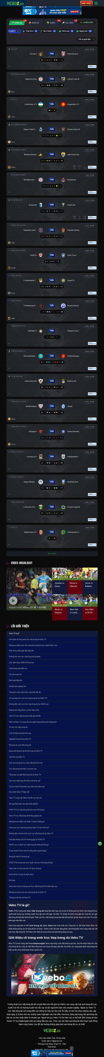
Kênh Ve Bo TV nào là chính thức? (21, 874)
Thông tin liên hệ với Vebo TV (20, 897)
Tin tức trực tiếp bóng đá (18, 727)
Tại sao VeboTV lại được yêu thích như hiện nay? (27, 786)
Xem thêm (52, 553)
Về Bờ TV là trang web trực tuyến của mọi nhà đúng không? (31, 862)
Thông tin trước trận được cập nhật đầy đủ (25, 692)
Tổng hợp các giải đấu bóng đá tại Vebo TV (25, 775)
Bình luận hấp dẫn (15, 680)
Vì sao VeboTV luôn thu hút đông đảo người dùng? (28, 851)
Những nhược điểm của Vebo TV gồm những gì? (26, 821)
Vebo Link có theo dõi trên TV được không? (25, 868)
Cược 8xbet (86, 3)
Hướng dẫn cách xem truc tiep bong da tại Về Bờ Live (29, 704)
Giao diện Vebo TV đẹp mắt (19, 792)
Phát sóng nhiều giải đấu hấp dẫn (21, 650)
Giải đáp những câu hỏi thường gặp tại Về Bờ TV (27, 839)
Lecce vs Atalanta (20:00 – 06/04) (89, 585)
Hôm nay (66, 31)
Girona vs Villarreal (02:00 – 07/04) (73, 585)
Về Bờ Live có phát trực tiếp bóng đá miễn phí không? (29, 845)
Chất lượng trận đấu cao (18, 668)
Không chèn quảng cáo (17, 686)
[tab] (17, 22)
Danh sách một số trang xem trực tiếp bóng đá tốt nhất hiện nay (33, 886)
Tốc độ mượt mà (15, 674)
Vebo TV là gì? (14, 633)
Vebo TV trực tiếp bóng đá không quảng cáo (25, 816)
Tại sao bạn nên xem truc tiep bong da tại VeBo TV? (28, 698)
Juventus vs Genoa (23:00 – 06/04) (59, 585)
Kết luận (12, 880)
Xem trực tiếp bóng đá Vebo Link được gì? (24, 781)
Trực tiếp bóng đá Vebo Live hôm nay (23, 769)
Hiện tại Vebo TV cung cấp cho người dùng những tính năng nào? (33, 722)
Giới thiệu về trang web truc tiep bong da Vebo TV (27, 639)
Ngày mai (84, 31)
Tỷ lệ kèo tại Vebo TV (17, 757)
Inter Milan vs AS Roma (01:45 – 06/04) (90, 611)
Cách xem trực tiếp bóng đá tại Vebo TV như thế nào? (29, 827)
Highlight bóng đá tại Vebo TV (20, 739)
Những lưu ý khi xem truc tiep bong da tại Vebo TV (27, 892)
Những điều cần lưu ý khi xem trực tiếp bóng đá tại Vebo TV (31, 833)
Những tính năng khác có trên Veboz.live (24, 710)
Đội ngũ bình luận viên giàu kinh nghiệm (23, 804)
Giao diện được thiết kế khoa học (21, 662)
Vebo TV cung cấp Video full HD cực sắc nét (25, 798)
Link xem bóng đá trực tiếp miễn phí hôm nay (26, 763)
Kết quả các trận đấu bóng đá (20, 745)
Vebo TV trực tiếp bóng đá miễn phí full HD (25, 716)
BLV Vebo (48, 31)
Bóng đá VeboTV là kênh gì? (19, 856)
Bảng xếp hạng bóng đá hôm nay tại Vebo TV (25, 751)
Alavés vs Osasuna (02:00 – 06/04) (58, 611)
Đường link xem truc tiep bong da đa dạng (24, 656)
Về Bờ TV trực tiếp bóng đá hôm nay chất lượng (26, 810)
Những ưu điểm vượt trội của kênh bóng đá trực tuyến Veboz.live (33, 645)
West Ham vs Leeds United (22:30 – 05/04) (74, 611)
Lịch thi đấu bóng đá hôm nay (20, 733)
